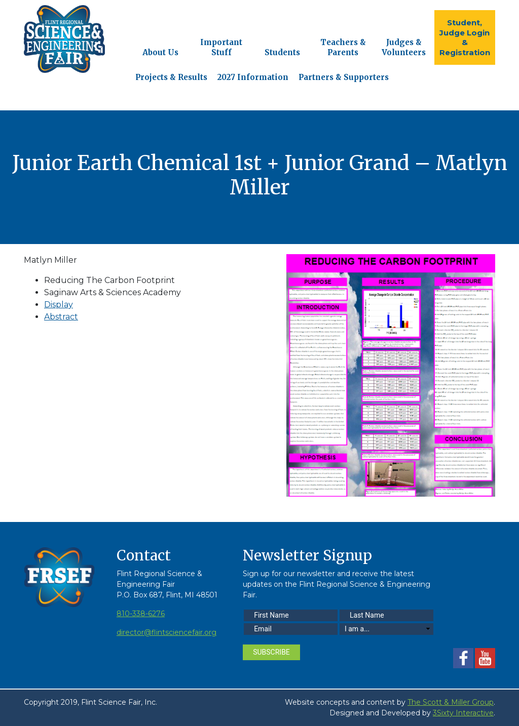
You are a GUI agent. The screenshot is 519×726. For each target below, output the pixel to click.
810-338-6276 (141, 613)
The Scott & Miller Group (450, 702)
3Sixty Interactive (463, 712)
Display (58, 304)
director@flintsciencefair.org (166, 632)
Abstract (61, 316)
